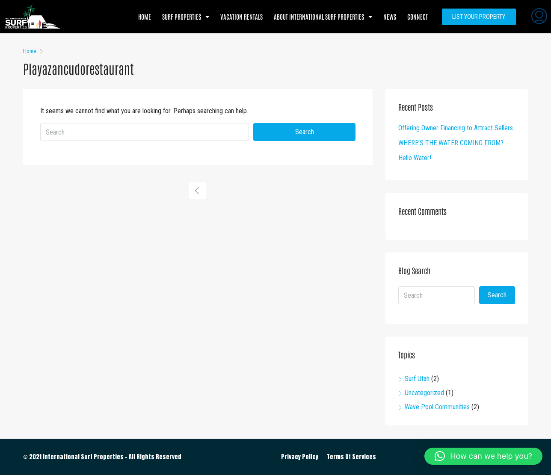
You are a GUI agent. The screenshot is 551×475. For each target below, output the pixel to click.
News (389, 16)
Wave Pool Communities (437, 407)
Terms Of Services (351, 456)
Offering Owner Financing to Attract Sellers (455, 128)
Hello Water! (414, 158)
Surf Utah (417, 379)
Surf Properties (185, 16)
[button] (483, 456)
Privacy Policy (299, 456)
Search (304, 132)
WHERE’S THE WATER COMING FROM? (451, 143)
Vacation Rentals (241, 16)
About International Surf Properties (323, 16)
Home (144, 16)
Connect (417, 16)
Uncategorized (424, 393)
